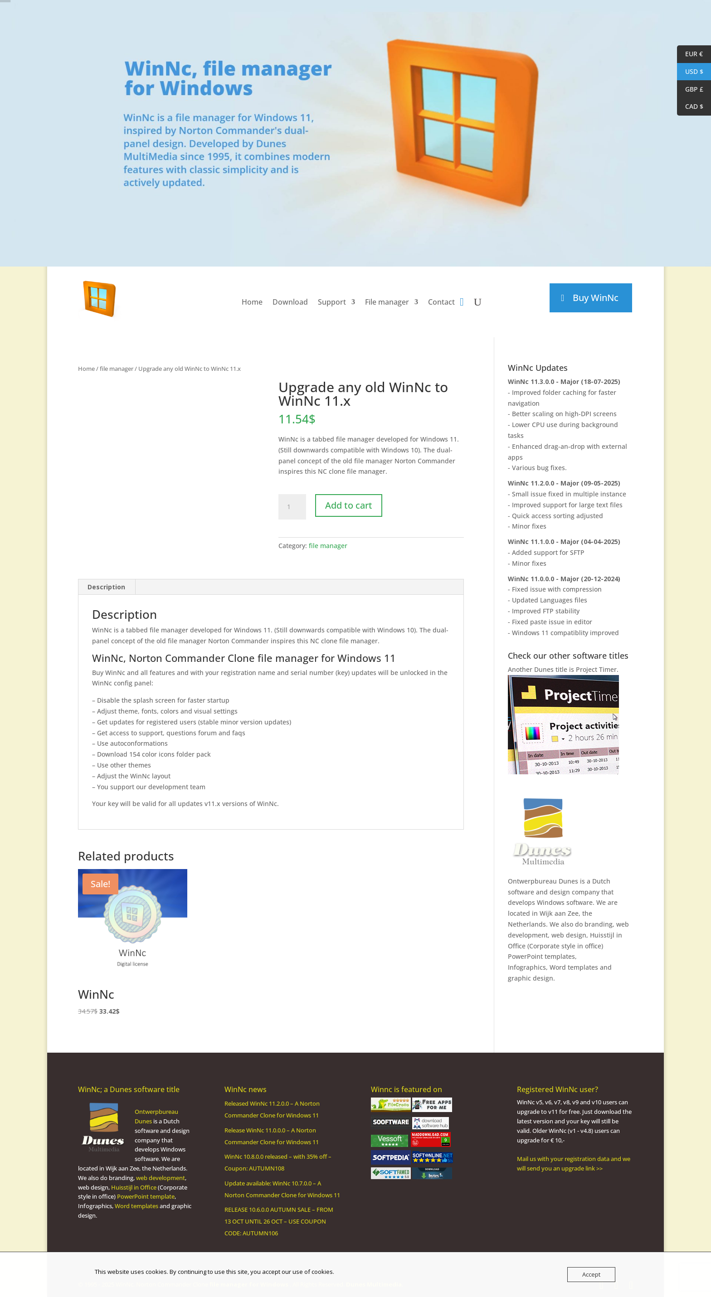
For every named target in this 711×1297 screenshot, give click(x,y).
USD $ (690, 72)
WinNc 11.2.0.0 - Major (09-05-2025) (564, 483)
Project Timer (596, 669)
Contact (441, 302)
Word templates (574, 967)
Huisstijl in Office (133, 1187)
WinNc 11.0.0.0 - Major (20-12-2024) (564, 578)
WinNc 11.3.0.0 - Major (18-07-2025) (564, 381)
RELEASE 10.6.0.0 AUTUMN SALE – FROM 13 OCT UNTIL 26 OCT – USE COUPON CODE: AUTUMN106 (278, 1221)
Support (332, 302)
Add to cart (348, 505)
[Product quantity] (292, 507)
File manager (387, 302)
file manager (116, 368)
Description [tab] (106, 587)
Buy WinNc (595, 297)
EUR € (690, 54)
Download (290, 302)
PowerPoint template (146, 1196)
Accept (591, 1274)
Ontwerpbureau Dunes (543, 881)
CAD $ (690, 107)
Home (252, 302)
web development (160, 1178)
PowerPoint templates (541, 956)
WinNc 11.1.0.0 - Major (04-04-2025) (564, 541)
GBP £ (690, 89)
